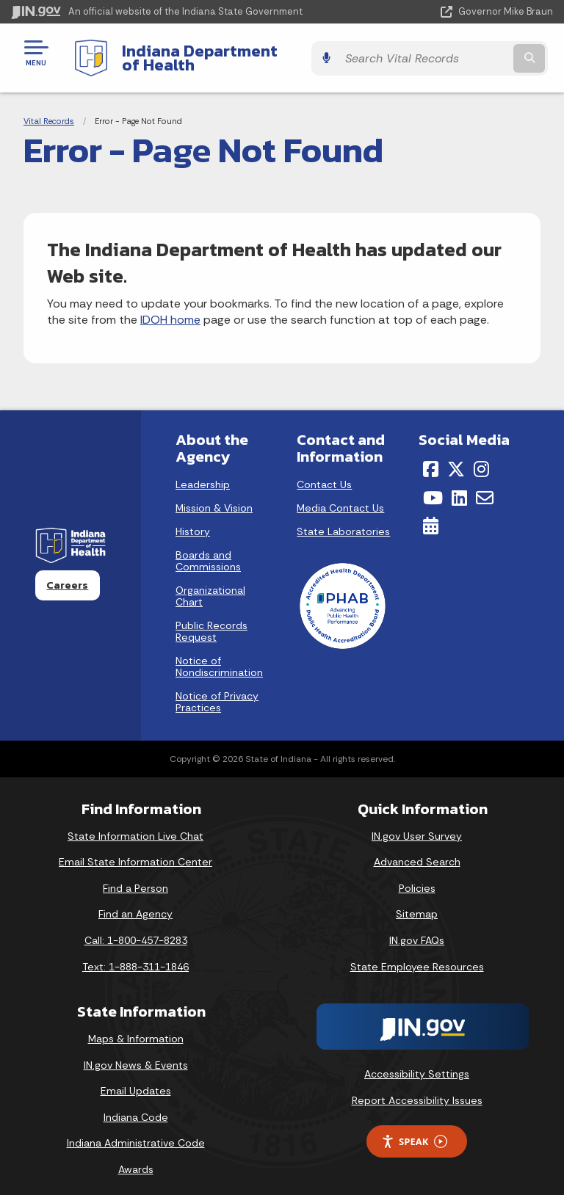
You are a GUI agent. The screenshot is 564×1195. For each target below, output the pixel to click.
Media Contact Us (340, 497)
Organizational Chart (210, 585)
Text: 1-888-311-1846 (135, 955)
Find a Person (135, 876)
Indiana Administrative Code (136, 1131)
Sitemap (417, 902)
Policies (417, 876)
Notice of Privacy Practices (217, 690)
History (193, 520)
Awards (135, 1158)
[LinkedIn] (459, 486)
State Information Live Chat (135, 824)
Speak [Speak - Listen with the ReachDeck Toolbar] (414, 1130)
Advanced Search (417, 850)
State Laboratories (343, 520)
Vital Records (49, 110)
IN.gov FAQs (416, 929)
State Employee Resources (417, 955)
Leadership (203, 473)
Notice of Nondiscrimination (219, 655)
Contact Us (324, 473)
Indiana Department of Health (231, 52)
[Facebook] (430, 458)
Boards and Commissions (208, 549)
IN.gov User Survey (417, 824)
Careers (67, 574)
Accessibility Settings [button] (416, 1062)
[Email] (485, 486)
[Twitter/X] (456, 458)
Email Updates (136, 1079)
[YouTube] (433, 486)
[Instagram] (481, 458)
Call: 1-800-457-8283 (135, 929)
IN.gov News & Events (136, 1053)
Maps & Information (136, 1027)
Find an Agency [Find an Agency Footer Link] (135, 902)
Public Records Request (211, 620)
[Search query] (474, 52)
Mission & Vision (214, 497)
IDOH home (170, 308)
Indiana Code (136, 1105)
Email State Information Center (135, 850)
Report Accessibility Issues (417, 1088)
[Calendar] (430, 514)
